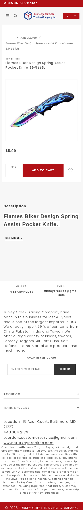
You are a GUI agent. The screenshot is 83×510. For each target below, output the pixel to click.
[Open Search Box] (16, 15)
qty (14, 167)
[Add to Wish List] (70, 170)
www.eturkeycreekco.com (29, 442)
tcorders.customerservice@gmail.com (40, 437)
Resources (12, 394)
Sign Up (64, 369)
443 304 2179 (16, 432)
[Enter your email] (30, 369)
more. (20, 350)
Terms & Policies (16, 408)
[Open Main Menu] (8, 15)
